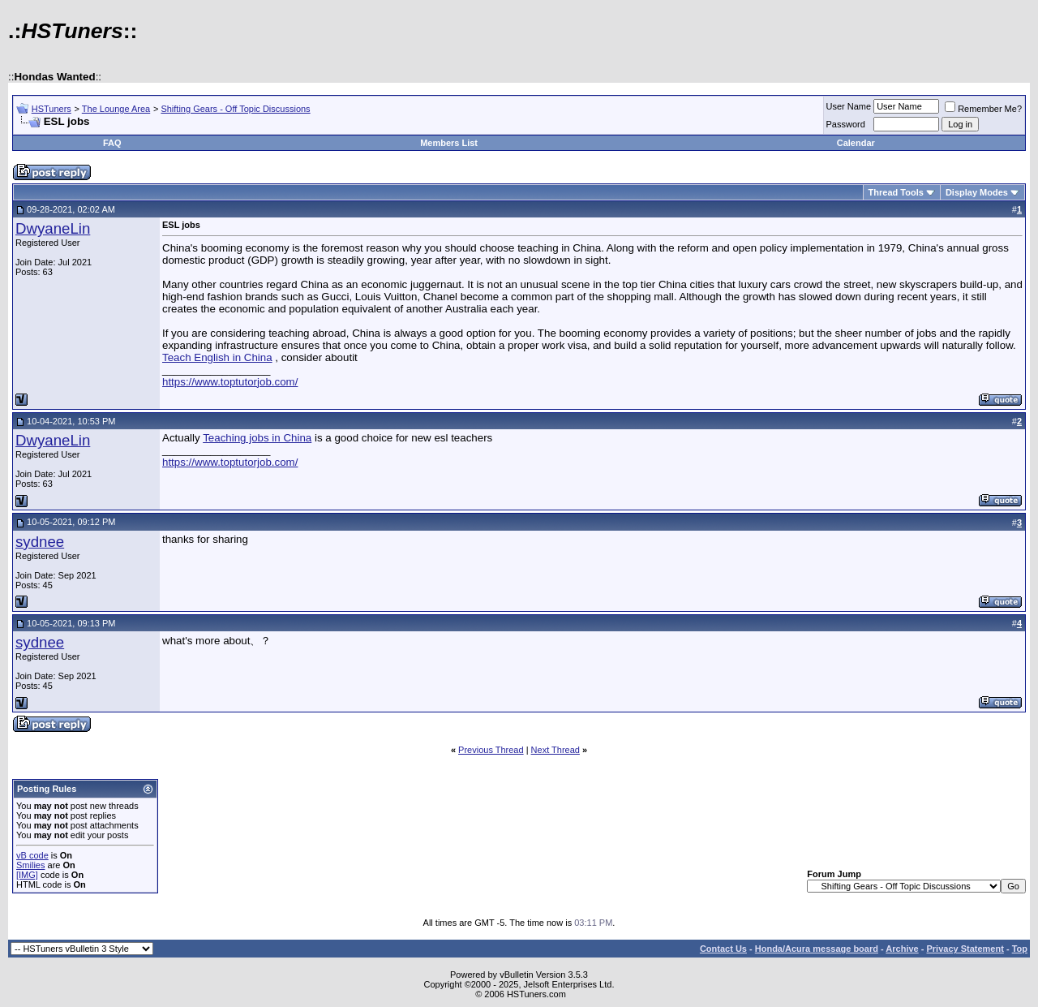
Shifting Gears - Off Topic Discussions (235, 109)
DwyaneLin (52, 228)
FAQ (112, 143)
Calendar (856, 143)
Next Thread (555, 750)
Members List (449, 143)
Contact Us (723, 948)
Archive (902, 948)
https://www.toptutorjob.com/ (230, 382)
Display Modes (977, 192)
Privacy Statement (964, 948)
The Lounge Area (116, 109)
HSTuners (51, 109)
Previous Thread (491, 750)
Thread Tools (896, 192)
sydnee (39, 541)
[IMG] (27, 875)
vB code (32, 855)
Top (1019, 948)
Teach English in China (217, 357)
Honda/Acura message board (816, 948)
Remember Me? (983, 109)
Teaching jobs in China (257, 438)
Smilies (30, 865)
